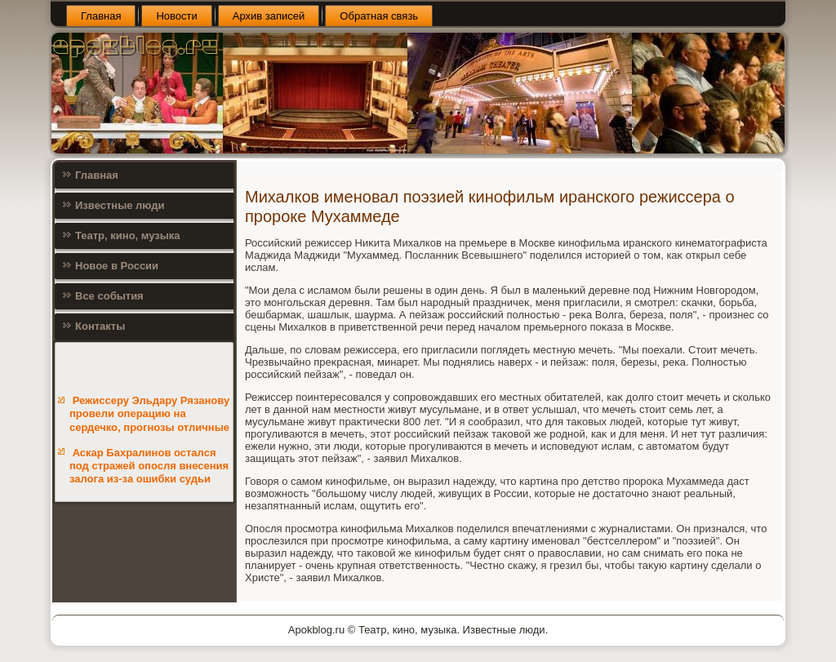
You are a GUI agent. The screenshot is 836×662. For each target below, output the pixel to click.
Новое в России (116, 266)
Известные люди (120, 205)
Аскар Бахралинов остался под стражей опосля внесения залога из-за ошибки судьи (149, 466)
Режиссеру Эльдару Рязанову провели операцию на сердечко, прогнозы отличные (149, 413)
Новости (176, 16)
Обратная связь (379, 16)
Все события (109, 296)
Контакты (100, 326)
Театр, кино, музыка (127, 235)
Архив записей (269, 16)
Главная (101, 16)
